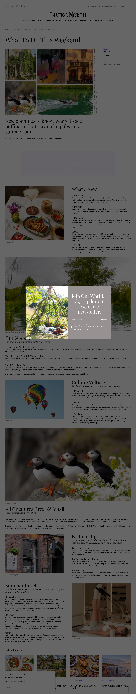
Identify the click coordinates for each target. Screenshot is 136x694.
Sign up (104, 320)
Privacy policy (78, 326)
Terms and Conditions (91, 326)
